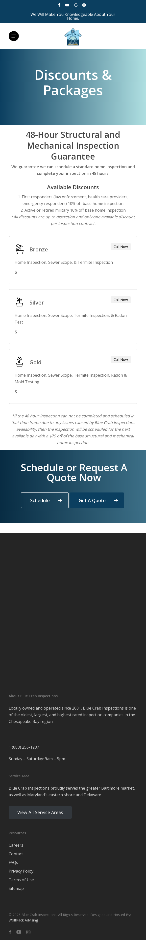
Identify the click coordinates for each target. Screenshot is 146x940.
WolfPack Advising (23, 920)
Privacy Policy (21, 871)
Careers (16, 845)
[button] (14, 36)
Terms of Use (21, 879)
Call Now (121, 246)
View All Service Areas (40, 812)
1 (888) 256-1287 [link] (24, 747)
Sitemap (16, 888)
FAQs (13, 862)
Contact (16, 854)
